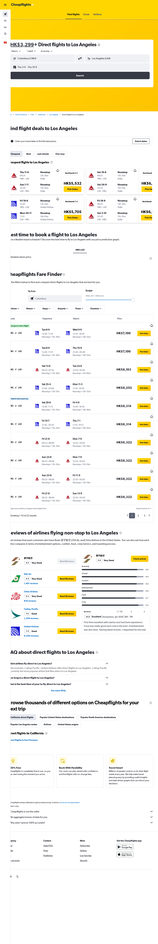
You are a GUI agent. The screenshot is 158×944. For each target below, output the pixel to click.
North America (30, 115)
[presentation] (107, 44)
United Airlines (40, 605)
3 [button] (144, 494)
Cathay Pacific (40, 588)
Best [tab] (37, 154)
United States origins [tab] (76, 703)
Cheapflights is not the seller (85, 790)
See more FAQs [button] (64, 669)
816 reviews (39, 580)
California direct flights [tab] (30, 696)
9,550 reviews (40, 615)
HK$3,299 (31, 44)
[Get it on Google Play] (127, 826)
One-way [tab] (68, 154)
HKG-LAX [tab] (84, 250)
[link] (139, 538)
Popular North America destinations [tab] (107, 696)
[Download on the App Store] (127, 833)
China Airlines (39, 570)
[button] (5, 4)
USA (41, 115)
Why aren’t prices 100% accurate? (85, 802)
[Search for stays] (5, 21)
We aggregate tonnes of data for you (85, 796)
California (50, 115)
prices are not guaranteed (78, 782)
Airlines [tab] (56, 703)
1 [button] (132, 494)
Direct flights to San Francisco (31, 719)
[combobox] (56, 51)
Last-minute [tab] (52, 154)
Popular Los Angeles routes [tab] (32, 703)
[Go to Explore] (5, 34)
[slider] (137, 300)
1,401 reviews (40, 562)
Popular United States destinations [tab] (65, 696)
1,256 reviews (40, 597)
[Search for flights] (5, 14)
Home (17, 115)
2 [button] (138, 494)
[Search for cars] (5, 27)
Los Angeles (62, 115)
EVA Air (36, 553)
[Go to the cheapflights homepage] (22, 4)
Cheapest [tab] (24, 154)
